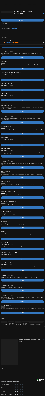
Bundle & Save (22, 33)
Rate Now (22, 375)
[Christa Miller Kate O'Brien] (25, 327)
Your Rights (39, 385)
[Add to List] (43, 13)
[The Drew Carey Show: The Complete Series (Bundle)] (31, 339)
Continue (26, 394)
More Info (39, 33)
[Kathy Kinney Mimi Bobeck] (32, 327)
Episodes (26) (4, 33)
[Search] (43, 2)
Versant (10, 384)
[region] (22, 389)
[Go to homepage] (11, 2)
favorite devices (14, 28)
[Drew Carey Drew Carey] (11, 327)
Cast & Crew (13, 33)
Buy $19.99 (24, 20)
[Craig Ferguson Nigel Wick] (39, 327)
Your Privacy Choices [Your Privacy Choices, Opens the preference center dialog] (17, 394)
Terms (23, 384)
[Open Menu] (2, 2)
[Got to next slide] (44, 327)
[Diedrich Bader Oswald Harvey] (18, 327)
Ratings (30, 33)
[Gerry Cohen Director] (4, 327)
